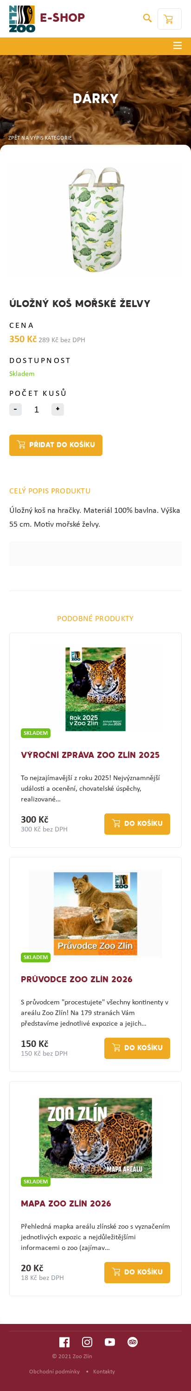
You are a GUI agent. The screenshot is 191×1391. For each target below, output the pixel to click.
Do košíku (143, 824)
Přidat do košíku (62, 445)
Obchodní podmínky (54, 1372)
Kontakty (104, 1372)
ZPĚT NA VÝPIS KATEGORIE (37, 138)
